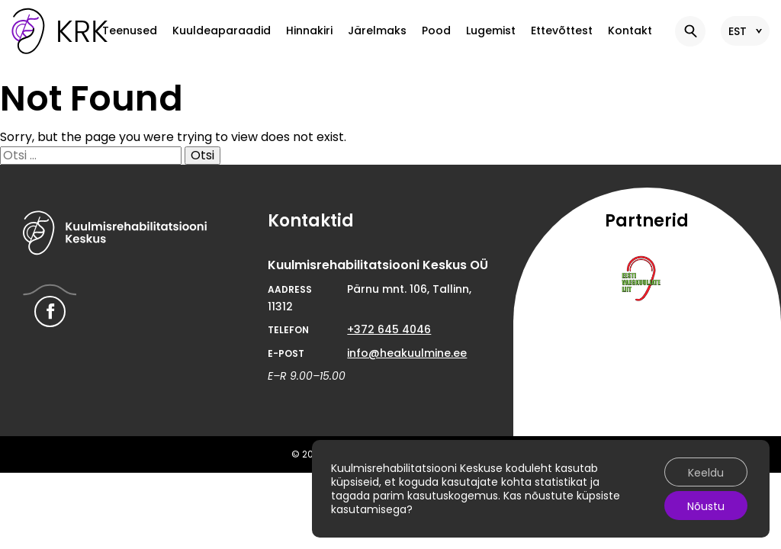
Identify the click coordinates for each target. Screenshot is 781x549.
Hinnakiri (309, 30)
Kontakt (630, 30)
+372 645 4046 (389, 329)
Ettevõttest (562, 30)
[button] (690, 31)
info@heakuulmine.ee (407, 353)
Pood (436, 30)
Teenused (129, 30)
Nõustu (706, 506)
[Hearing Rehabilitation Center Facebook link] (50, 311)
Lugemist (491, 30)
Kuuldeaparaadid (221, 30)
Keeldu (706, 472)
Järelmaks (377, 30)
